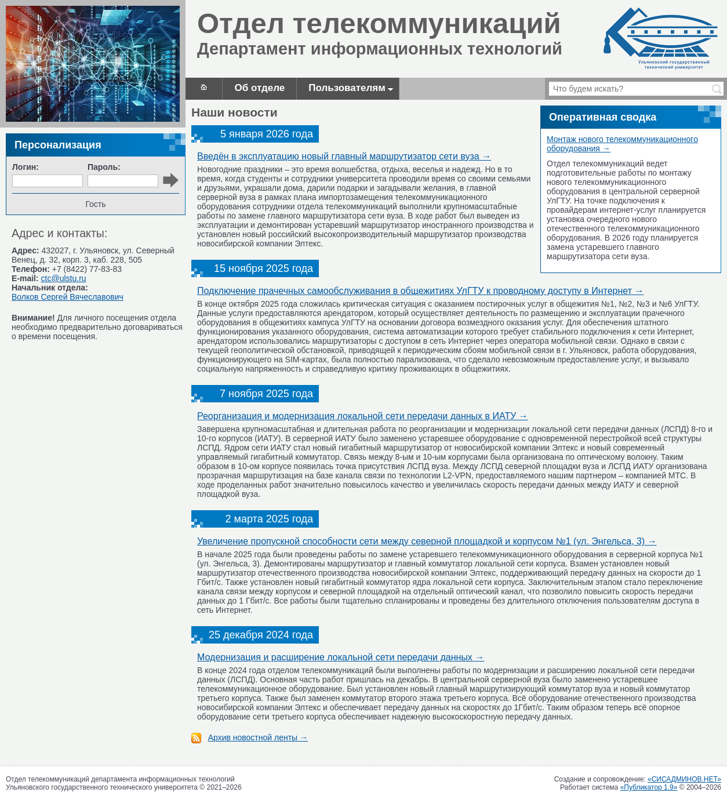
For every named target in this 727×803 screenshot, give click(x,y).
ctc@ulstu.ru (63, 278)
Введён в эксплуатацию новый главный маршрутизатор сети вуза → (344, 156)
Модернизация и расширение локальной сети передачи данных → (340, 657)
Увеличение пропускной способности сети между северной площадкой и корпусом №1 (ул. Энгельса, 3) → (427, 541)
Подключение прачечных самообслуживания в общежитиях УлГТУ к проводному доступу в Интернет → (420, 291)
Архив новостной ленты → (258, 737)
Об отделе (259, 87)
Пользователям (351, 87)
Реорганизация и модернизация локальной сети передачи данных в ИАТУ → (362, 416)
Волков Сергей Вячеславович (67, 296)
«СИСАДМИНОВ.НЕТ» (684, 779)
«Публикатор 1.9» (649, 787)
